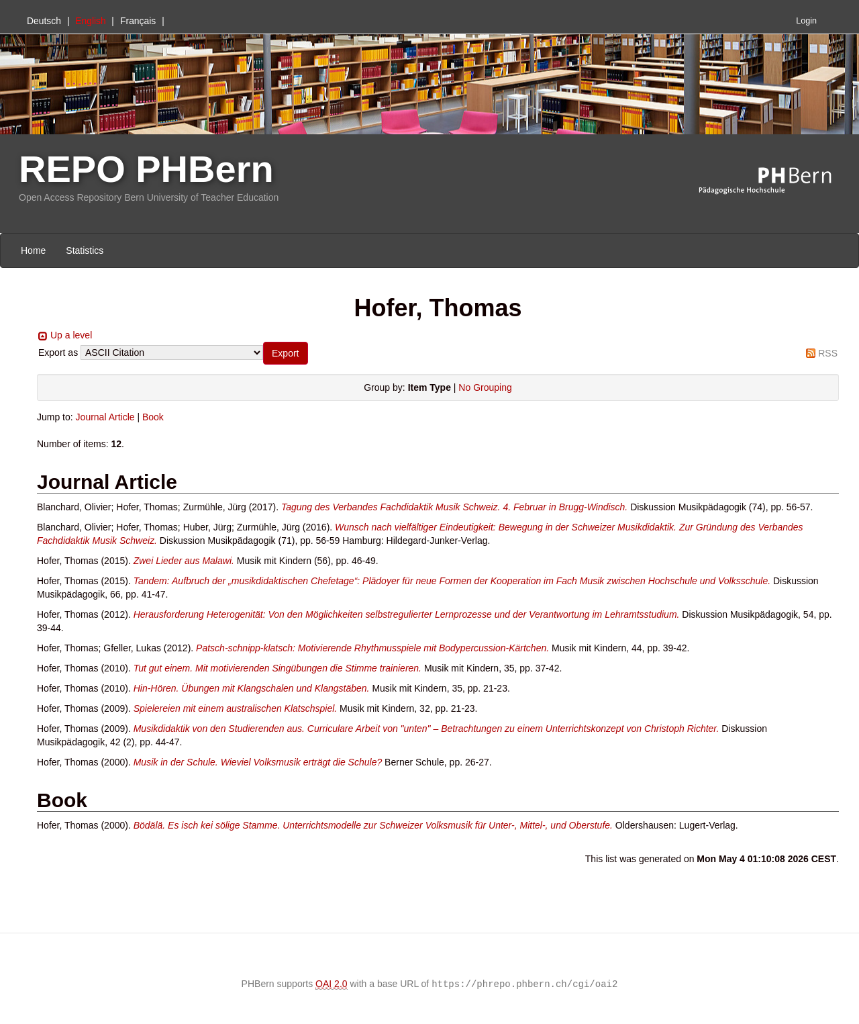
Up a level (71, 335)
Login (806, 21)
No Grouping (484, 387)
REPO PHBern (146, 169)
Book (153, 417)
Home (33, 250)
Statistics (84, 250)
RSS (828, 353)
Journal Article (105, 417)
